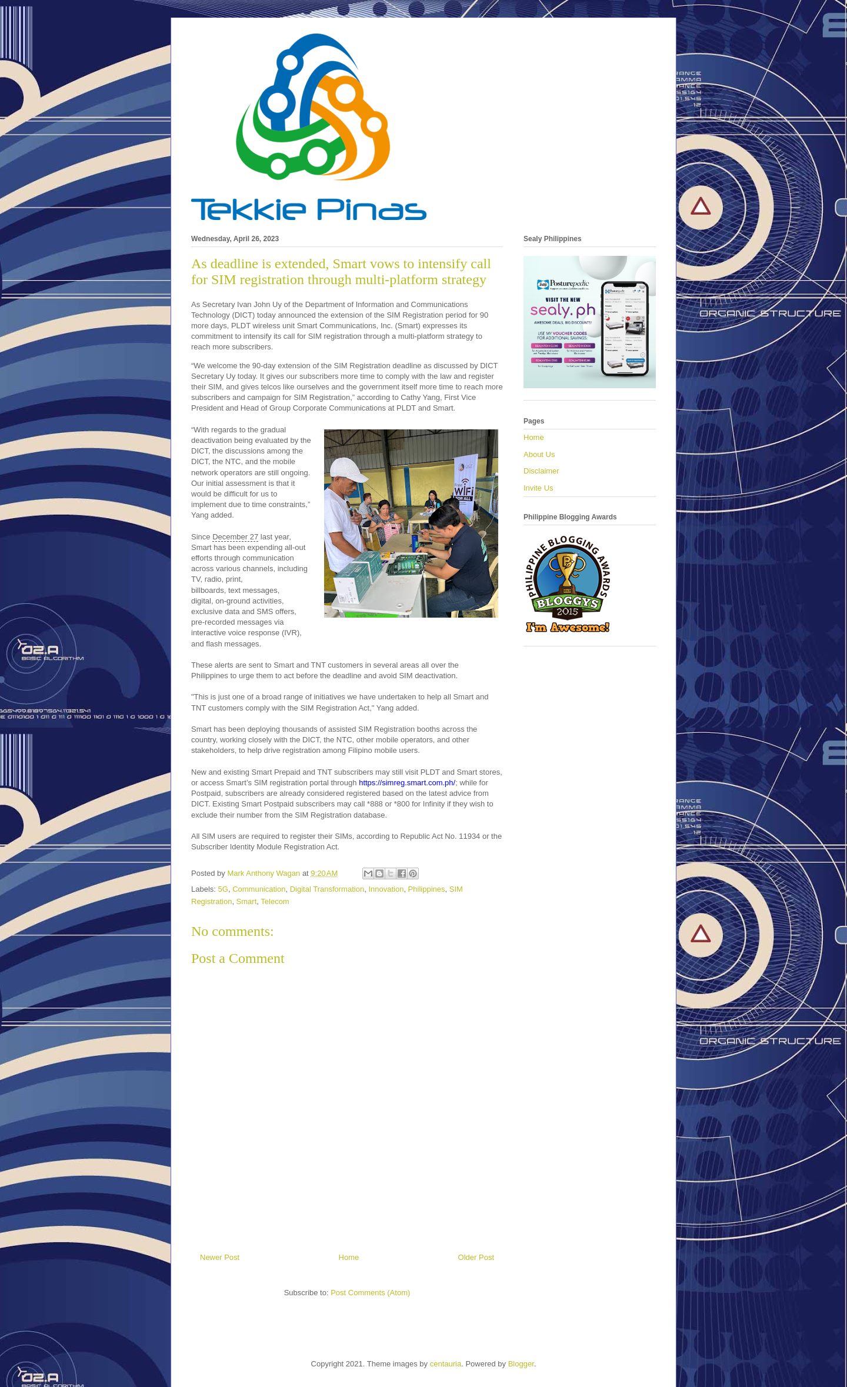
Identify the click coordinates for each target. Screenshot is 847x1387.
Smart (246, 901)
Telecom (275, 901)
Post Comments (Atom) (370, 1292)
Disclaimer (541, 470)
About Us (539, 454)
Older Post (476, 1257)
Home (349, 1257)
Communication (258, 889)
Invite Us (538, 488)
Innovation (386, 889)
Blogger (521, 1363)
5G (223, 889)
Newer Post (219, 1257)
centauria (445, 1363)
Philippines (426, 889)
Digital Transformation (327, 889)
